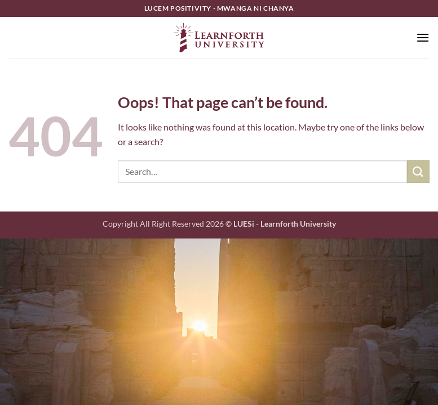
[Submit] (418, 171)
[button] (423, 37)
